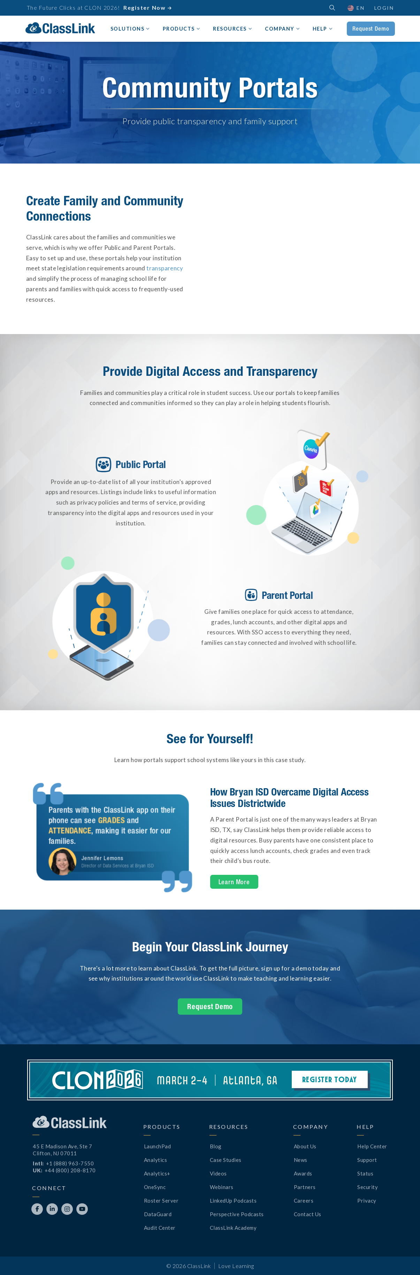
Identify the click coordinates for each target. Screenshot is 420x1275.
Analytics (155, 1160)
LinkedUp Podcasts (233, 1200)
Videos (218, 1173)
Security (367, 1187)
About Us (305, 1146)
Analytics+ (157, 1173)
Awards (303, 1173)
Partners (305, 1187)
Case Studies (226, 1160)
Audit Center (160, 1228)
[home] (60, 28)
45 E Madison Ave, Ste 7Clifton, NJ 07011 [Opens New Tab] (62, 1149)
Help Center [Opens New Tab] (372, 1146)
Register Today (329, 1079)
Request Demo (370, 28)
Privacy (366, 1200)
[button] (355, 8)
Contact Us (307, 1214)
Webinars (222, 1187)
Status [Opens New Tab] (365, 1173)
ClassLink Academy (233, 1228)
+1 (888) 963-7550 (70, 1163)
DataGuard (158, 1214)
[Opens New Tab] (37, 1209)
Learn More (234, 882)
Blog (216, 1146)
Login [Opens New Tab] (384, 8)
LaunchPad (157, 1146)
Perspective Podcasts (237, 1214)
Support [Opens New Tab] (367, 1160)
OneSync (155, 1187)
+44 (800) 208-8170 (70, 1170)
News (300, 1160)
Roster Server (161, 1200)
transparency (164, 268)
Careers (304, 1200)
